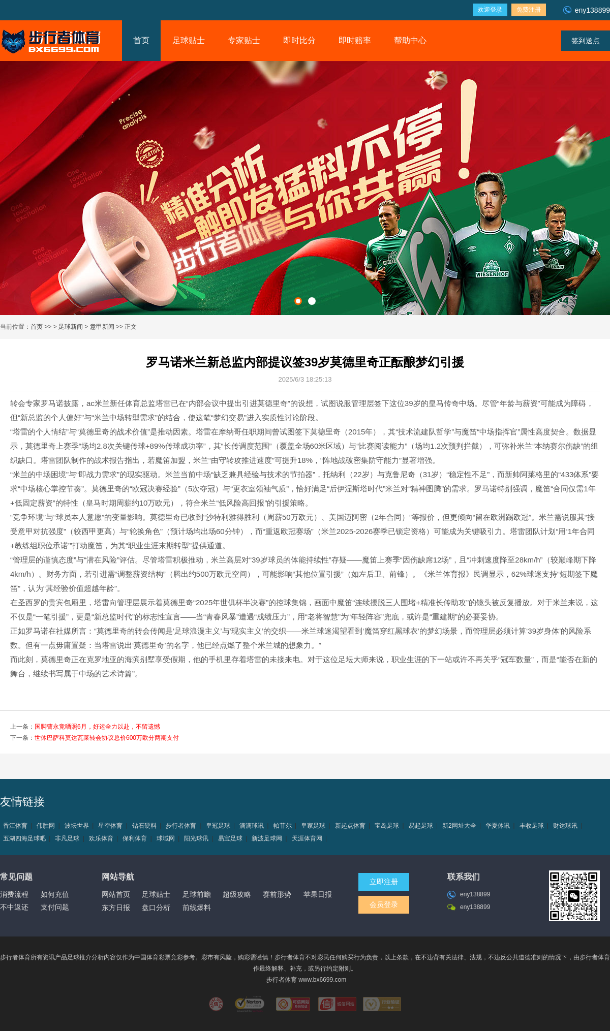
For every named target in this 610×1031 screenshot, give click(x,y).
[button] (298, 301)
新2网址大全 (459, 825)
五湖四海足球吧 (24, 838)
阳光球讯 (196, 838)
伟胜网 (46, 825)
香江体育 (15, 825)
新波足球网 (267, 838)
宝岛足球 (387, 825)
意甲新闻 (102, 326)
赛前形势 (277, 894)
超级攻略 (237, 894)
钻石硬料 (144, 825)
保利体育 (135, 838)
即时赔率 (355, 40)
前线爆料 (196, 907)
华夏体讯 (497, 825)
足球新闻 (70, 326)
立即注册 (384, 882)
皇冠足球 (218, 825)
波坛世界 (77, 825)
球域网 (166, 838)
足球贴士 (188, 40)
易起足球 (421, 825)
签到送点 (585, 41)
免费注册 (528, 9)
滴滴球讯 (251, 825)
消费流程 (14, 894)
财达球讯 (565, 825)
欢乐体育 (101, 838)
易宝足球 (230, 838)
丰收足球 (532, 825)
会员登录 (384, 904)
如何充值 (55, 894)
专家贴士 (244, 40)
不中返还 (14, 907)
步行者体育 (181, 825)
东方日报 (116, 907)
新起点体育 (350, 825)
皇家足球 (313, 825)
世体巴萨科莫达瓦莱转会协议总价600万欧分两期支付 (107, 737)
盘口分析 (156, 907)
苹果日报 (317, 894)
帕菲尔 (282, 825)
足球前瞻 (196, 894)
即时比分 (299, 40)
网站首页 (116, 894)
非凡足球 (67, 838)
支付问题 (55, 907)
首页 (141, 40)
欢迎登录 (490, 9)
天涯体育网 (307, 838)
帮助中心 (410, 40)
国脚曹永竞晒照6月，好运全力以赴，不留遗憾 (97, 726)
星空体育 (110, 825)
